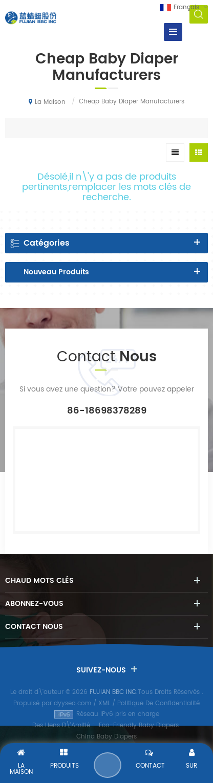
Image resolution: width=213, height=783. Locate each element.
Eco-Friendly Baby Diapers (139, 725)
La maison (47, 102)
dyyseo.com (72, 703)
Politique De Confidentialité (158, 703)
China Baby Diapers (106, 737)
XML (104, 703)
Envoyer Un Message (107, 765)
